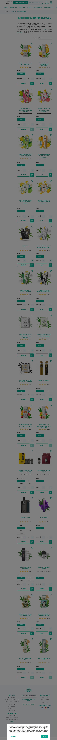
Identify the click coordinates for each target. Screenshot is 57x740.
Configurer (13, 736)
